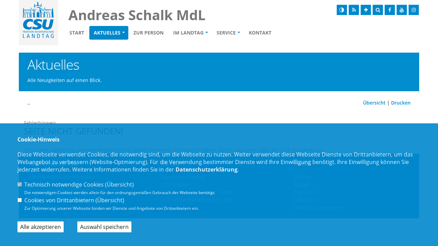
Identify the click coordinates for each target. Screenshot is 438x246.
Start (76, 32)
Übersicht (374, 102)
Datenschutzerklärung (206, 169)
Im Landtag (188, 32)
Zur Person (148, 32)
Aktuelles (107, 32)
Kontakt (260, 32)
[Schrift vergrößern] (366, 10)
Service (226, 32)
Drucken (401, 102)
